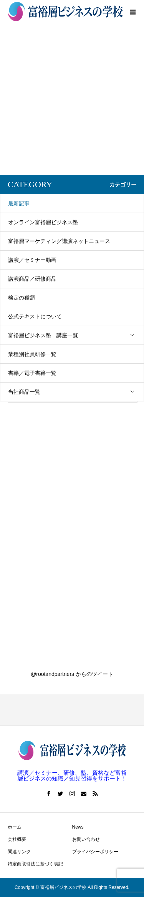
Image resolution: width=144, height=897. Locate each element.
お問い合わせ (86, 839)
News (78, 827)
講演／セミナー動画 (32, 260)
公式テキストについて (35, 316)
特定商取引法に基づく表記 (35, 864)
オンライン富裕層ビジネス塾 (43, 222)
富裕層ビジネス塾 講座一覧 (76, 335)
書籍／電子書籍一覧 (32, 373)
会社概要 (17, 839)
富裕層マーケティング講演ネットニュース (59, 241)
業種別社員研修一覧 (32, 354)
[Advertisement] (72, 99)
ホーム (15, 827)
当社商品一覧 (76, 392)
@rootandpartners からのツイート (72, 674)
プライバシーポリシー (95, 851)
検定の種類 (21, 298)
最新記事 (19, 203)
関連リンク (19, 851)
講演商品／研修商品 (32, 279)
